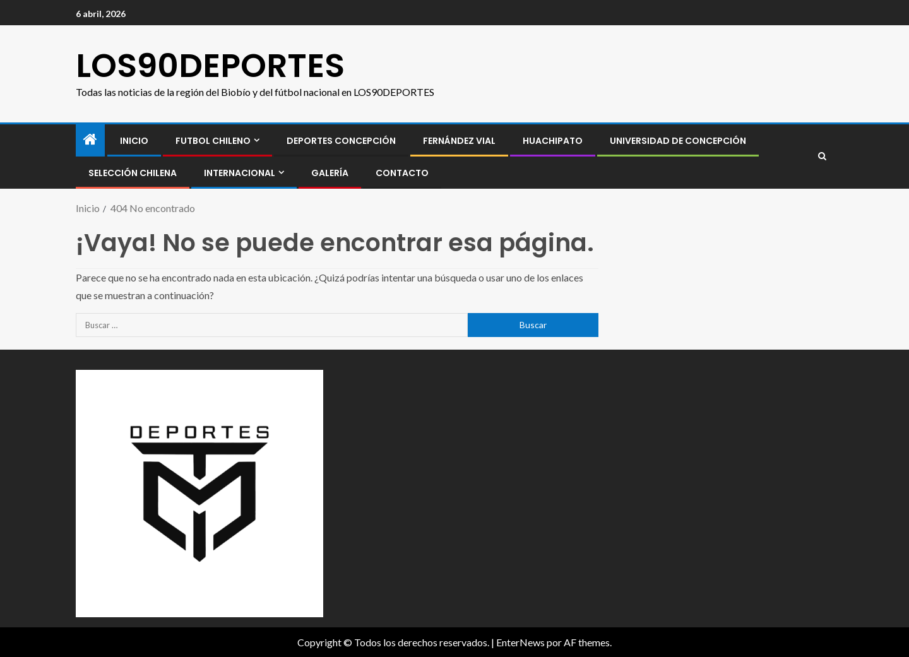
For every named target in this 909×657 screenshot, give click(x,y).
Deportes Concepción (341, 140)
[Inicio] (90, 140)
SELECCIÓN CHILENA (132, 173)
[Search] (822, 157)
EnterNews (520, 642)
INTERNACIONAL (239, 173)
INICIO (134, 140)
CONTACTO (402, 173)
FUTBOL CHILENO (213, 140)
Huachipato (553, 140)
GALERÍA (329, 173)
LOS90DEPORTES (210, 65)
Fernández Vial (459, 140)
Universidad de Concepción (678, 140)
